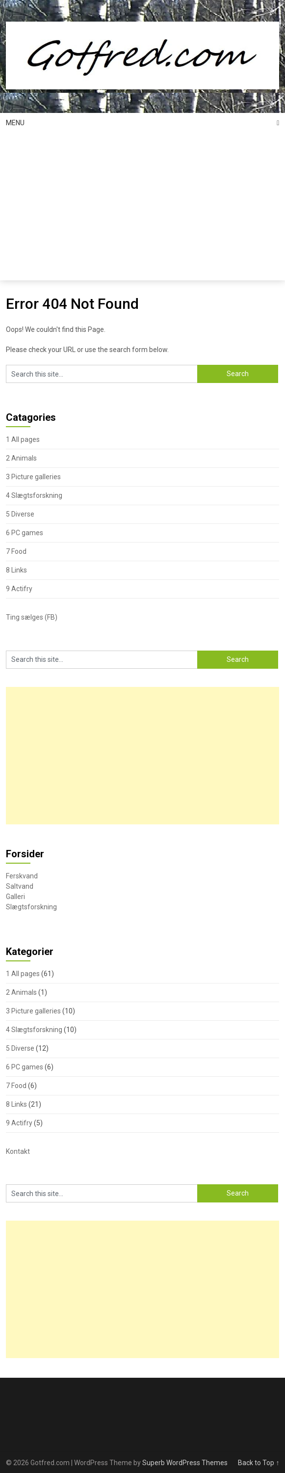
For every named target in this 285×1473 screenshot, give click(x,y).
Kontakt (18, 1151)
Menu (15, 123)
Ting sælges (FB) (31, 617)
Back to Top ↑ (258, 1463)
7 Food (16, 551)
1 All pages (23, 439)
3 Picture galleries (33, 477)
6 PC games (24, 533)
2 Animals (21, 458)
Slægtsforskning (31, 907)
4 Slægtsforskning (34, 495)
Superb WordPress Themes (185, 1463)
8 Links (16, 570)
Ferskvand (22, 876)
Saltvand (19, 886)
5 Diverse (20, 514)
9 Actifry (19, 589)
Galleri (15, 896)
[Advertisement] (143, 206)
